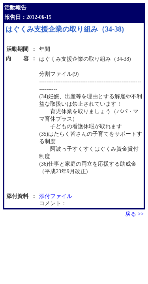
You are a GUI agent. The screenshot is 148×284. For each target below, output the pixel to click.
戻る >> (134, 214)
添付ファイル (55, 196)
